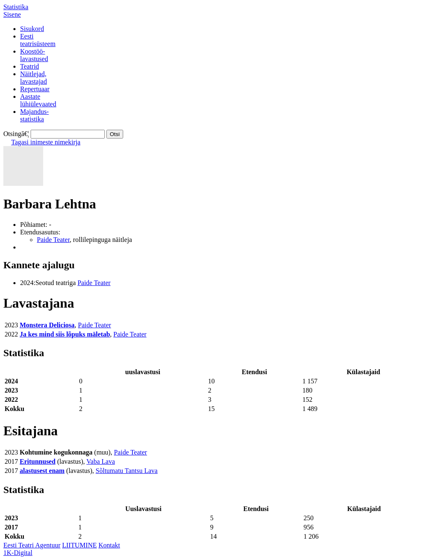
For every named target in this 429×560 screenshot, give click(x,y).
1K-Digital (17, 552)
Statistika (15, 6)
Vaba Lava (100, 461)
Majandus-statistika (34, 115)
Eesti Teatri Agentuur (31, 545)
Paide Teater (53, 239)
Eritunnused (37, 461)
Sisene (12, 14)
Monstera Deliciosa (47, 325)
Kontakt (109, 545)
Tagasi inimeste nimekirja (45, 142)
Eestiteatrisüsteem (37, 40)
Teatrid (29, 66)
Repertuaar (34, 88)
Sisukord (32, 28)
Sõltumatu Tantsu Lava (127, 470)
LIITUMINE (79, 545)
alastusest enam (42, 470)
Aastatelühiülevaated (38, 100)
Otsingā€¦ (16, 133)
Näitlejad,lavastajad (33, 77)
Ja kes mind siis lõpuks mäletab (65, 334)
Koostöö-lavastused (34, 55)
